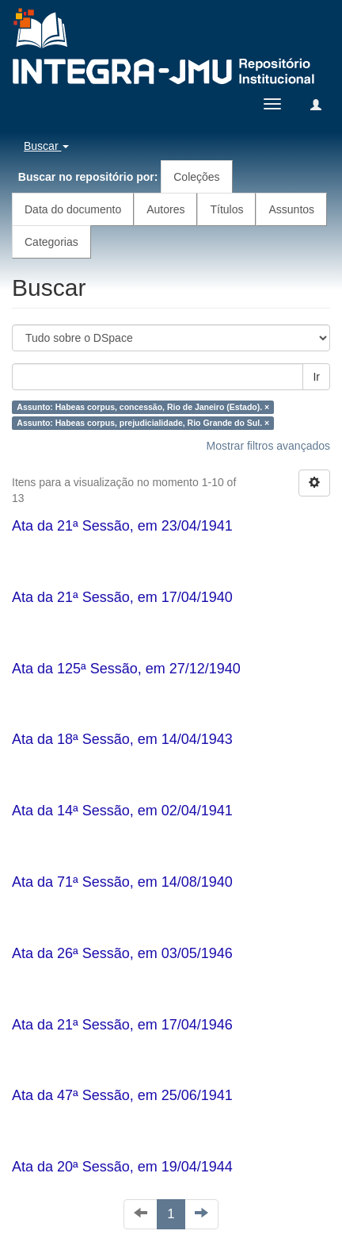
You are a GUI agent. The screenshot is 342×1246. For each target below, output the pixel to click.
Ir (316, 376)
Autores (165, 209)
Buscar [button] (46, 146)
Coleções (196, 177)
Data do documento (73, 209)
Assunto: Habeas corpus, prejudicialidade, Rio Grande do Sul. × (143, 422)
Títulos (226, 209)
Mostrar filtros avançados (268, 445)
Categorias (51, 242)
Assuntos (291, 209)
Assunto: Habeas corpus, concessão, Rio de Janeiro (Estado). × (143, 407)
